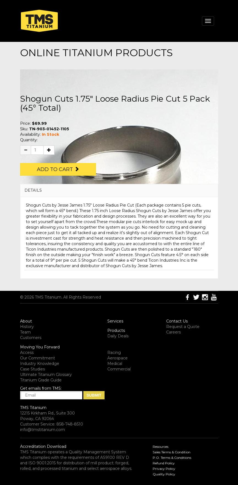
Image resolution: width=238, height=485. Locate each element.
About (26, 321)
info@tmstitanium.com (42, 429)
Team (25, 332)
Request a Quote (182, 326)
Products (116, 330)
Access (27, 352)
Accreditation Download (43, 446)
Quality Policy (164, 474)
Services (115, 321)
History (27, 326)
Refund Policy (164, 463)
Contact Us (177, 321)
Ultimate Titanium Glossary (46, 374)
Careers (173, 332)
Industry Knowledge (39, 363)
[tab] (119, 190)
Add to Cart (58, 169)
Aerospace (117, 358)
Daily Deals (117, 336)
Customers (30, 337)
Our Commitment (37, 358)
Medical (114, 363)
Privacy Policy (164, 469)
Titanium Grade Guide (41, 380)
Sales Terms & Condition (171, 452)
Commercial (119, 369)
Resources (160, 447)
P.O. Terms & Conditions (172, 458)
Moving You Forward (40, 347)
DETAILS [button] (33, 190)
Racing (114, 352)
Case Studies (32, 369)
